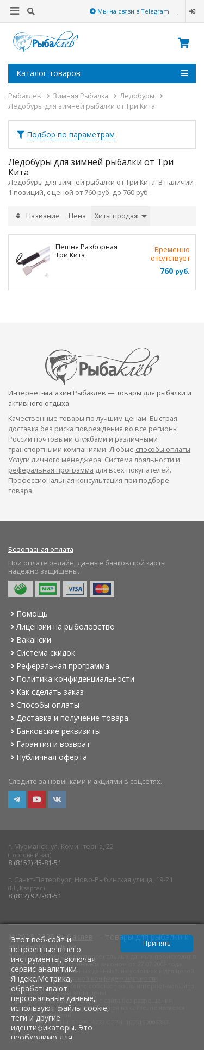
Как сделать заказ (46, 692)
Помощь (28, 613)
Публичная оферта (47, 757)
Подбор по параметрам (71, 134)
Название (43, 216)
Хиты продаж (121, 216)
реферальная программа (51, 470)
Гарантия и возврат (49, 744)
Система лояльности (139, 459)
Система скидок (41, 652)
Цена (77, 216)
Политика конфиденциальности (71, 679)
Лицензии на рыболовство (61, 626)
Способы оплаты (43, 705)
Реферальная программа (58, 666)
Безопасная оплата (40, 549)
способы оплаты (162, 449)
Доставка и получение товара (68, 718)
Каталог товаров (102, 73)
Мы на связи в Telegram (129, 11)
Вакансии (29, 639)
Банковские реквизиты (54, 731)
